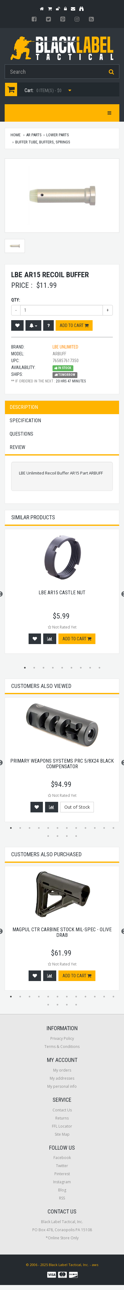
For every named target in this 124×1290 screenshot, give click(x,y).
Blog (62, 1190)
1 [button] (25, 668)
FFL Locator (62, 1126)
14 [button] (57, 836)
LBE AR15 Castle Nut (62, 593)
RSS (62, 1198)
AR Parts (34, 135)
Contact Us (62, 1110)
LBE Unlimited (65, 346)
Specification (25, 420)
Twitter (62, 1165)
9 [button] (99, 668)
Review (17, 447)
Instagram (62, 1182)
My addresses (62, 1078)
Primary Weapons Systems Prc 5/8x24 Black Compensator (62, 763)
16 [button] (76, 836)
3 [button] (43, 668)
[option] (62, 594)
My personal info (62, 1086)
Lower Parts (57, 135)
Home (16, 135)
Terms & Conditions (62, 1046)
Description (24, 407)
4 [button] (53, 668)
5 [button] (62, 668)
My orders (62, 1070)
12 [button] (113, 828)
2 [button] (34, 668)
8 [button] (90, 668)
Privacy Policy (62, 1038)
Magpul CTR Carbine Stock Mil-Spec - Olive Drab (62, 932)
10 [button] (95, 828)
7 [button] (81, 668)
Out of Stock (77, 807)
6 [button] (71, 668)
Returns (62, 1118)
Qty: (15, 299)
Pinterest (62, 1173)
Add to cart (74, 325)
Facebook (62, 1157)
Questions (21, 434)
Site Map (62, 1134)
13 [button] (48, 836)
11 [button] (104, 828)
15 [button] (67, 836)
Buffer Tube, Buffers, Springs (42, 142)
